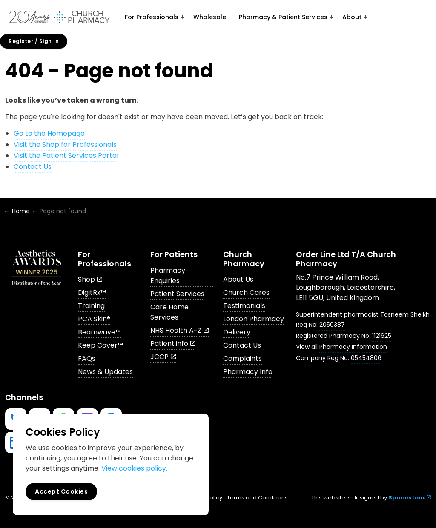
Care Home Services (169, 312)
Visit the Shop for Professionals (65, 144)
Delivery (236, 332)
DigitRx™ (92, 292)
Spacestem (409, 498)
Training (91, 306)
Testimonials (244, 306)
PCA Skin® (94, 319)
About (351, 17)
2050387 (332, 324)
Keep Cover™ (100, 345)
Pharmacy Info (247, 372)
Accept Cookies (61, 491)
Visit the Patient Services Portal (66, 155)
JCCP (163, 357)
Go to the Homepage (49, 133)
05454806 (366, 358)
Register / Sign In (33, 41)
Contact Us (33, 166)
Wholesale (209, 17)
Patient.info (172, 343)
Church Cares (246, 292)
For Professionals (151, 17)
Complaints (242, 358)
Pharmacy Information (353, 346)
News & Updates (105, 372)
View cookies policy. (134, 468)
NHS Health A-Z (179, 330)
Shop (90, 279)
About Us (238, 279)
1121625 (381, 335)
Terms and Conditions (257, 498)
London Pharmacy (253, 319)
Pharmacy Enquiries (167, 275)
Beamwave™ (99, 332)
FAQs (86, 358)
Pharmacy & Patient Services (283, 17)
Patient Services (177, 294)
